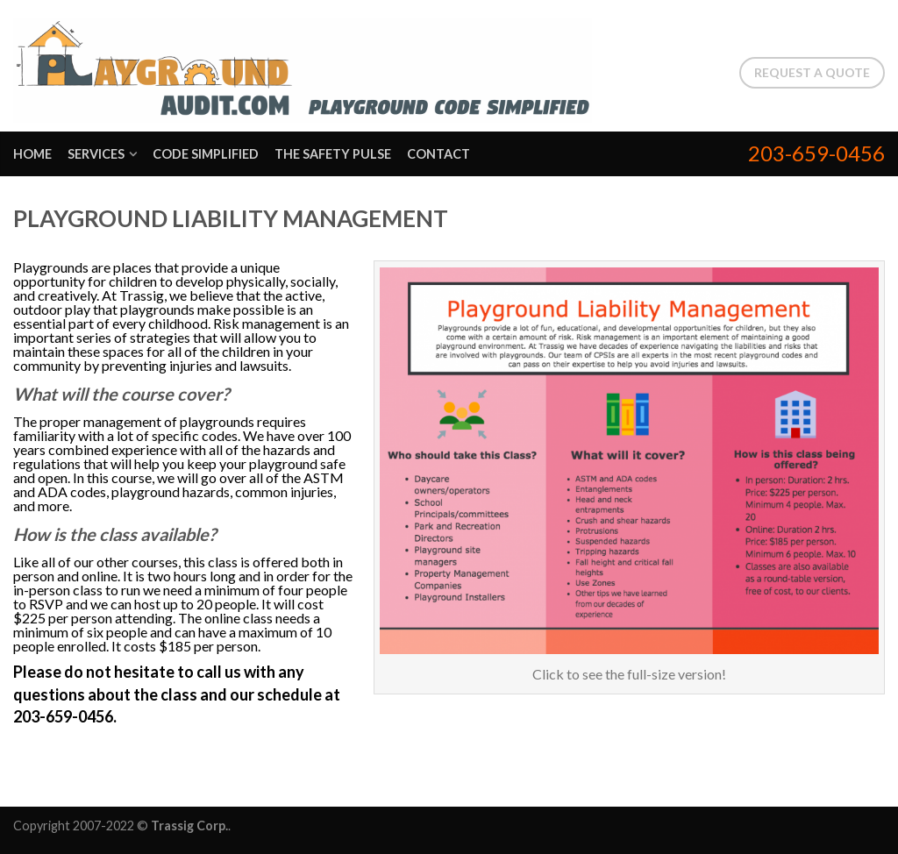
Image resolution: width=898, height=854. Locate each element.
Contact (438, 153)
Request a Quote (812, 72)
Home (32, 153)
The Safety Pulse (332, 153)
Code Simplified (206, 153)
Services (96, 153)
